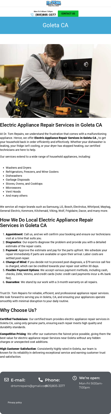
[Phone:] (40, 383)
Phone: (52, 379)
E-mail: (18, 379)
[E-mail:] (6, 383)
